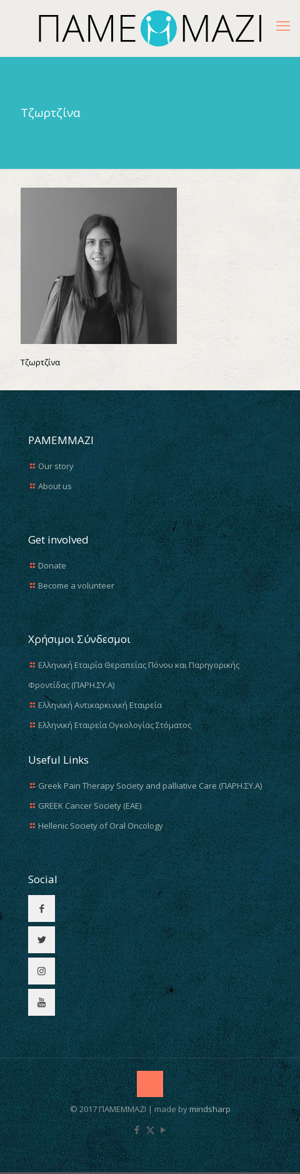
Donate (52, 565)
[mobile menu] (283, 25)
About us (55, 486)
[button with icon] (41, 908)
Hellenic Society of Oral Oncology (100, 825)
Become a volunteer (76, 585)
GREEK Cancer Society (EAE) (89, 805)
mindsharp (210, 1109)
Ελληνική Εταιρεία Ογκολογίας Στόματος (114, 725)
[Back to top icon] (150, 1084)
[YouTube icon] (163, 1129)
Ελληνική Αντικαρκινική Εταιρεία (100, 705)
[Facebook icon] (137, 1129)
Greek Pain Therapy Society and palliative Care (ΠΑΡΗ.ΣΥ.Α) (150, 785)
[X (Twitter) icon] (150, 1129)
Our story (56, 466)
